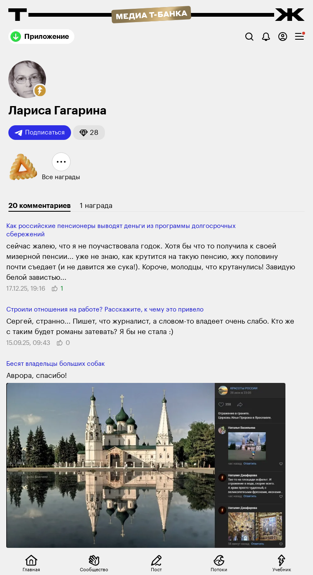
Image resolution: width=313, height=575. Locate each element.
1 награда (96, 205)
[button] (40, 90)
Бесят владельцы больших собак (55, 364)
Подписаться (40, 133)
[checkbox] (299, 36)
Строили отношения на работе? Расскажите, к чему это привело (105, 309)
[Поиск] (249, 36)
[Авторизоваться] (282, 36)
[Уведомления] (266, 36)
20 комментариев (39, 205)
